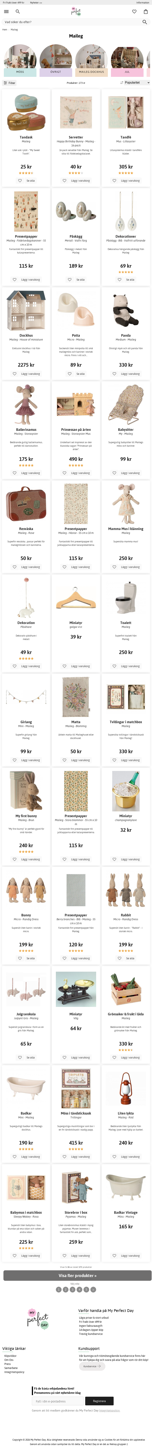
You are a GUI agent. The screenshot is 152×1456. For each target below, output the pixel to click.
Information (142, 2)
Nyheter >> (36, 2)
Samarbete (11, 1368)
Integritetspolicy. (109, 1410)
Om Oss (8, 1360)
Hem (4, 29)
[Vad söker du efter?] (76, 21)
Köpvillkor (10, 1356)
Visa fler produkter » (77, 1275)
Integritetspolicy (14, 1372)
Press (7, 1364)
